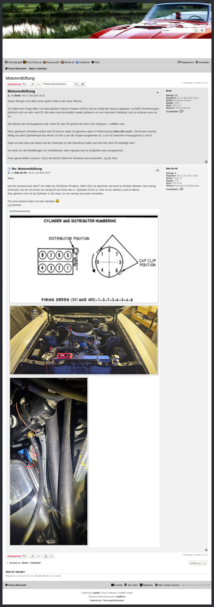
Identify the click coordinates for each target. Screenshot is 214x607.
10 (176, 95)
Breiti (169, 91)
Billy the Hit (172, 168)
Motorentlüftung (20, 78)
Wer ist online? (15, 572)
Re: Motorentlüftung (27, 168)
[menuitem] (32, 62)
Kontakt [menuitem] (116, 584)
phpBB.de (120, 596)
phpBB (96, 593)
